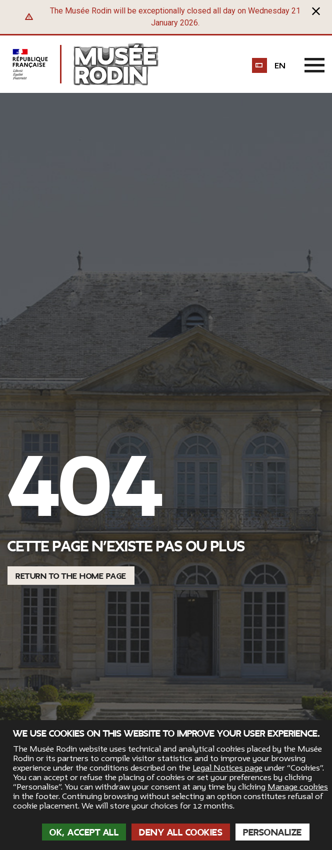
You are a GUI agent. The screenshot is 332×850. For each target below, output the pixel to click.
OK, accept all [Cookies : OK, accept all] (84, 833)
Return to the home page (71, 576)
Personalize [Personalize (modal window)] (272, 833)
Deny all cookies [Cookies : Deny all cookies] (180, 833)
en (280, 66)
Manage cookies (298, 787)
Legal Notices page (227, 768)
